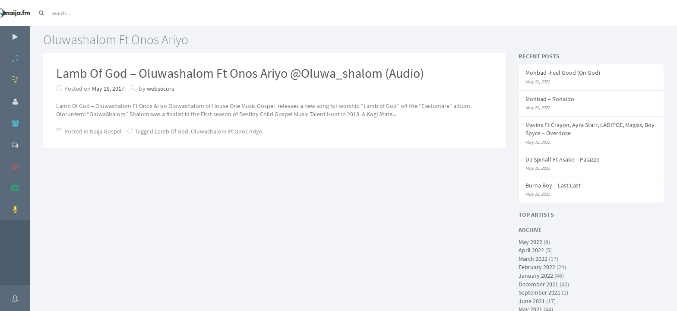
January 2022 (536, 275)
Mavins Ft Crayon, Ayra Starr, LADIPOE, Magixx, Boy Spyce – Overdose (590, 129)
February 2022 (537, 267)
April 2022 (531, 250)
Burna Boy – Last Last (553, 185)
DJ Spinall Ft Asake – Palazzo (562, 159)
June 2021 (532, 301)
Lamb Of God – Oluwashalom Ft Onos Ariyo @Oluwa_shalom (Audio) (240, 73)
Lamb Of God (171, 131)
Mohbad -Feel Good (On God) (562, 72)
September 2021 (539, 292)
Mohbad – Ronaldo (549, 99)
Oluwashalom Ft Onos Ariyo (227, 131)
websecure (160, 88)
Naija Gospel (106, 131)
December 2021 (538, 284)
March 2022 (533, 259)
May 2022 (530, 242)
